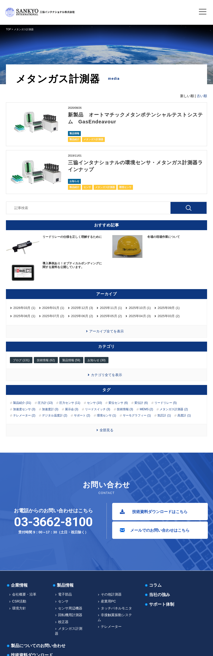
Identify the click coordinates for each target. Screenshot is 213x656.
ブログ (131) (21, 360)
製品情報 (74, 133)
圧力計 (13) (45, 403)
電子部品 (65, 594)
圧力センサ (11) (69, 403)
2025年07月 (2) (53, 316)
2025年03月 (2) (169, 316)
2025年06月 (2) (82, 316)
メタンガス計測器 (93, 139)
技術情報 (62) (46, 360)
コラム (155, 585)
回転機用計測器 (70, 615)
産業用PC (108, 601)
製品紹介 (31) (22, 403)
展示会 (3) (71, 409)
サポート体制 (161, 604)
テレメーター (111, 627)
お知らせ (74, 181)
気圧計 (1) (164, 415)
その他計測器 (111, 594)
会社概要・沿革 (24, 594)
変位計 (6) (141, 403)
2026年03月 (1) (24, 308)
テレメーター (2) (24, 415)
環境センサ (125, 187)
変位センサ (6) (118, 403)
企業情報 (19, 585)
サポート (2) (82, 415)
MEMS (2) (146, 409)
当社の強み (159, 594)
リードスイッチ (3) (97, 409)
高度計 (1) (184, 415)
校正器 (63, 622)
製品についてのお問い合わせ (38, 645)
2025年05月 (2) (111, 316)
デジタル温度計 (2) (54, 415)
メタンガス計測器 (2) (174, 409)
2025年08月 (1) (24, 316)
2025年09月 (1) (169, 308)
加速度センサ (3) (24, 409)
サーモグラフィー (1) (137, 415)
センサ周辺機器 (70, 608)
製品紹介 (74, 139)
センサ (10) (94, 403)
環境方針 (19, 608)
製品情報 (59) (71, 360)
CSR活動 (19, 601)
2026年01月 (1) (53, 308)
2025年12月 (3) (82, 308)
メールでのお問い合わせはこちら (160, 530)
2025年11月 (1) (111, 308)
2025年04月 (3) (140, 316)
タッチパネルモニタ (116, 608)
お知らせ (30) (96, 360)
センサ (87, 187)
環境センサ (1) (106, 415)
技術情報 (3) (125, 409)
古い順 (202, 96)
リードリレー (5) (165, 403)
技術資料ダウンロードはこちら (160, 512)
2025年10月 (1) (140, 308)
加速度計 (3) (50, 409)
